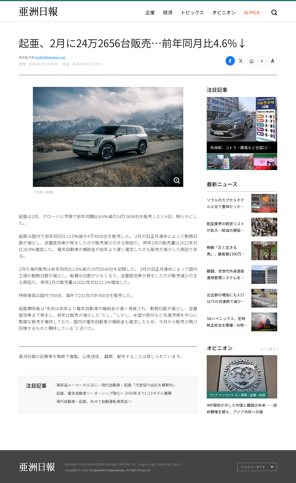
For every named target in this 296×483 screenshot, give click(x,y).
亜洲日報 (38, 11)
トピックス (192, 12)
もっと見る (268, 349)
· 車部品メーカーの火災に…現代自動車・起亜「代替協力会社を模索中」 (115, 385)
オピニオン (224, 12)
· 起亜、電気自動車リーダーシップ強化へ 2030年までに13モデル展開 (112, 393)
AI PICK (252, 12)
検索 (274, 12)
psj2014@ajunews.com (50, 57)
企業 (150, 12)
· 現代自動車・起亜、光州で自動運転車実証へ (93, 401)
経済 (167, 12)
